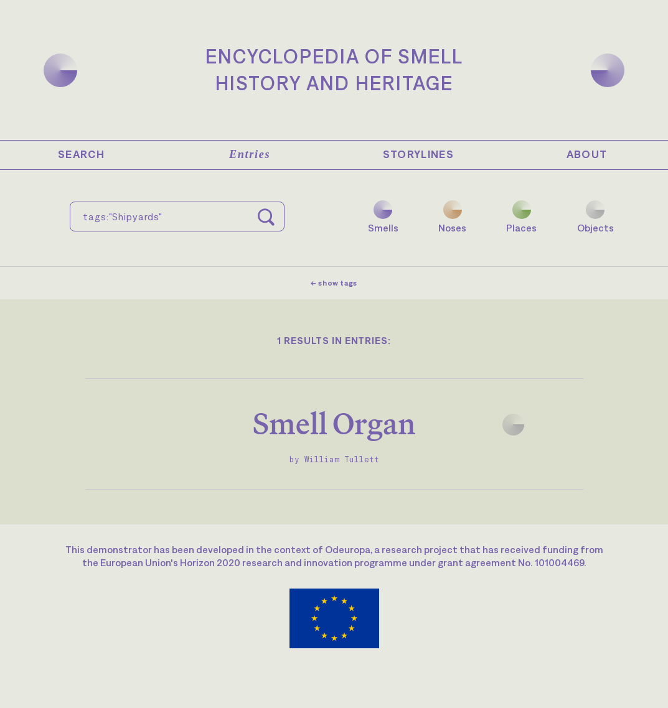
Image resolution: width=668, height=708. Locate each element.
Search (81, 154)
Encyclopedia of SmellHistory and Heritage (334, 70)
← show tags (334, 283)
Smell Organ (334, 423)
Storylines (418, 154)
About (587, 154)
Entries (249, 154)
